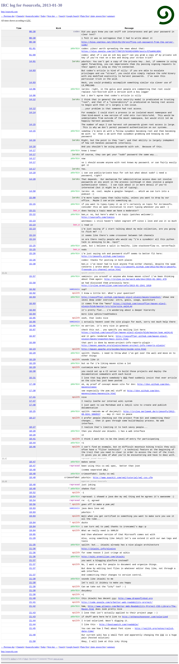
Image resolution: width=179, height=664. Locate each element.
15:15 (32, 204)
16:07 (32, 330)
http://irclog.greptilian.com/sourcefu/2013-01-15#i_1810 (116, 285)
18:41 (32, 439)
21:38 (32, 579)
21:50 (32, 641)
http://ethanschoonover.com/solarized (145, 617)
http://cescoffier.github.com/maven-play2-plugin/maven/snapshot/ (121, 297)
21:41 (32, 602)
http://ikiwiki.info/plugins (98, 549)
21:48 (32, 635)
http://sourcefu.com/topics (97, 217)
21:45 (32, 628)
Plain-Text (84, 16)
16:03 (32, 297)
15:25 (32, 246)
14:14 (32, 112)
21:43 (32, 613)
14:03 (32, 70)
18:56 (32, 504)
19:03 (32, 508)
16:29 (32, 353)
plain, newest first (98, 16)
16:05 (32, 318)
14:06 (32, 89)
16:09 (32, 343)
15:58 (32, 283)
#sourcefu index (32, 16)
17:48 (32, 405)
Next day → (52, 16)
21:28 (32, 538)
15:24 (32, 235)
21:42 (32, 606)
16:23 (32, 349)
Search (62, 16)
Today (43, 16)
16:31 (32, 378)
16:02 (32, 289)
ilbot (25, 659)
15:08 (32, 198)
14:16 (32, 140)
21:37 (32, 560)
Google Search (72, 16)
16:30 (32, 371)
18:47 (4, 459)
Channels (20, 16)
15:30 (32, 264)
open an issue (58, 659)
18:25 (32, 411)
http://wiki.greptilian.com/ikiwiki (103, 557)
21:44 (32, 621)
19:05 (32, 534)
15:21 (32, 210)
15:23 (32, 221)
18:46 (32, 447)
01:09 (32, 55)
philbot (13, 659)
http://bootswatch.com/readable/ (119, 624)
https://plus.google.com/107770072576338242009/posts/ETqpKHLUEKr (121, 51)
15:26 (32, 253)
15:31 (4, 273)
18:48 (32, 470)
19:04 (32, 522)
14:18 (32, 173)
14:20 (32, 179)
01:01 (32, 48)
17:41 (32, 397)
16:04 (32, 310)
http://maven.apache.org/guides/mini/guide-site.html (113, 349)
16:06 (32, 326)
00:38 (32, 31)
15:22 (32, 214)
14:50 (32, 191)
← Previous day (8, 16)
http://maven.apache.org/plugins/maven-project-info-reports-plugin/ (123, 345)
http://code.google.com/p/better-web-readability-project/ (117, 602)
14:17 (32, 150)
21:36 (32, 549)
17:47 (32, 401)
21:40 (32, 598)
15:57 (32, 276)
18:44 (32, 443)
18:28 (32, 431)
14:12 (32, 99)
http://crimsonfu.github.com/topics (103, 256)
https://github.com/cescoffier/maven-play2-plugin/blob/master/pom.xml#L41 (127, 332)
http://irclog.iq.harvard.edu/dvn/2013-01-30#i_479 (135, 279)
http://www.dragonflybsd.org (135, 598)
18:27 (32, 418)
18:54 (32, 496)
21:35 (32, 545)
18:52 (32, 492)
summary (111, 16)
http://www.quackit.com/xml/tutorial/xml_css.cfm (123, 478)
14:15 (32, 124)
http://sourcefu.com (9, 12)
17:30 (32, 384)
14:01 (32, 61)
